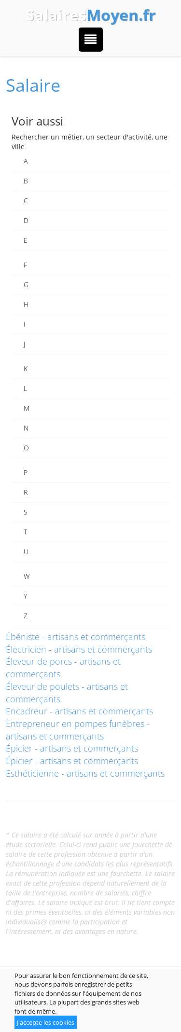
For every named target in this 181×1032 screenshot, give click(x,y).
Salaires (91, 15)
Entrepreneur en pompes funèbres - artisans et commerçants (78, 730)
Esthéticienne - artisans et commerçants (85, 773)
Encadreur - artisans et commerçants (79, 711)
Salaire (33, 85)
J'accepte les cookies (45, 1022)
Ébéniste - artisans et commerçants (75, 636)
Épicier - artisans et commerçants (72, 748)
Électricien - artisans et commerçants (79, 649)
